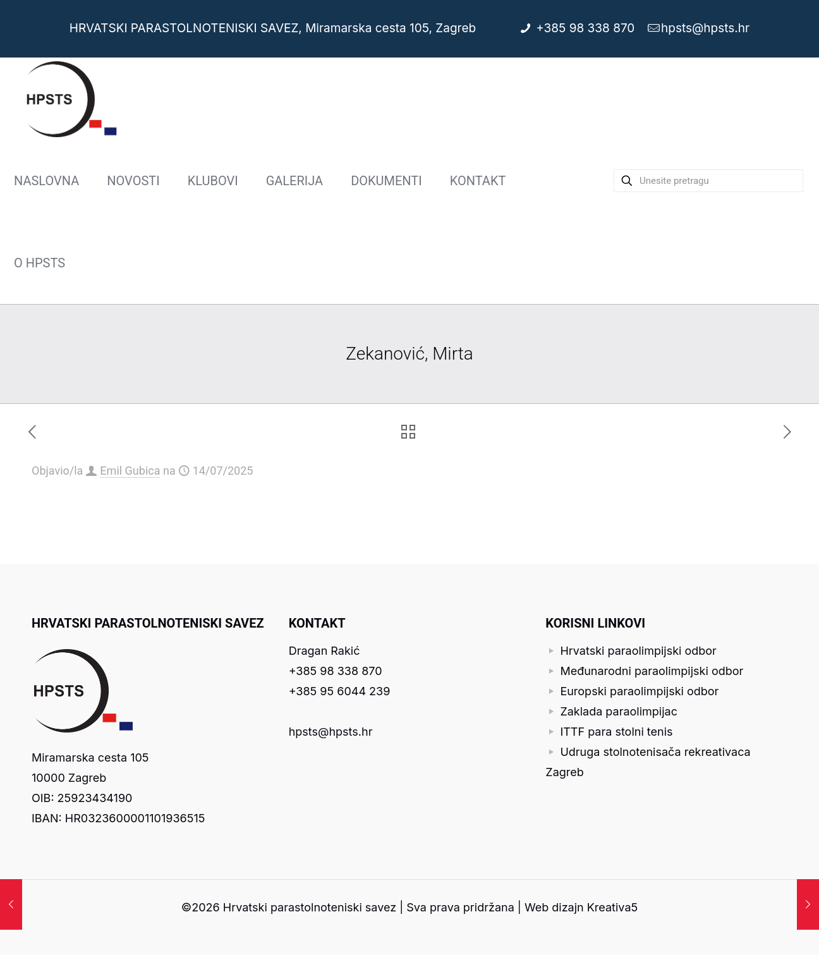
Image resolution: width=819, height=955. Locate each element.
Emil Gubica (130, 470)
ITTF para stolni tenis (616, 731)
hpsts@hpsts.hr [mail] (705, 28)
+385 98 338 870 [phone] (587, 28)
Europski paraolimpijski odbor (639, 691)
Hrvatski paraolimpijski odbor (638, 650)
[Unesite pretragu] (708, 180)
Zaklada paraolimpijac (618, 711)
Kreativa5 (612, 907)
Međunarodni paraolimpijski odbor (651, 671)
